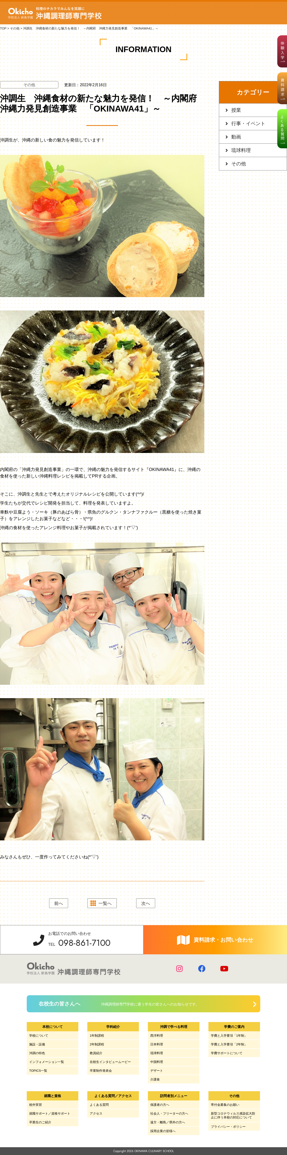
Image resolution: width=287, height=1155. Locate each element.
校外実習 (35, 1105)
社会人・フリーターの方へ (169, 1113)
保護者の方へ (159, 1105)
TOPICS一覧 (38, 1070)
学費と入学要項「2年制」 (229, 1044)
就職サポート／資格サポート (49, 1113)
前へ (58, 903)
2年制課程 (97, 1044)
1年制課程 (97, 1035)
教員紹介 (96, 1053)
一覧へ (105, 903)
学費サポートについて (226, 1053)
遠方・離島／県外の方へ (167, 1122)
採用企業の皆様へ (163, 1131)
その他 (238, 163)
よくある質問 (99, 1105)
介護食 (155, 1079)
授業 (236, 110)
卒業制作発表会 (101, 1070)
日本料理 (156, 1044)
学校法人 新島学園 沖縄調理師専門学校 (55, 13)
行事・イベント (248, 123)
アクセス (96, 1113)
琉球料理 (241, 150)
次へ (145, 903)
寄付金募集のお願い (225, 1105)
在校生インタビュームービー (110, 1062)
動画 (236, 137)
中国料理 (156, 1062)
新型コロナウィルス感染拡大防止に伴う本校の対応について (233, 1115)
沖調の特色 (37, 1053)
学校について (38, 1035)
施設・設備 (37, 1044)
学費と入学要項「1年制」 (229, 1035)
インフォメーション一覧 (46, 1062)
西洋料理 (156, 1035)
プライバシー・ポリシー (228, 1126)
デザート (156, 1070)
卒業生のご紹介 (40, 1122)
